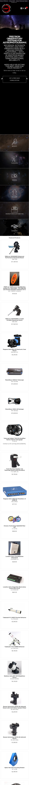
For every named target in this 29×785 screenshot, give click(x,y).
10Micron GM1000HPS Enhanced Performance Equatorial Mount (14, 204)
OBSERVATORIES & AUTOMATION (14, 157)
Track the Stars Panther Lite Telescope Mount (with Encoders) (14, 416)
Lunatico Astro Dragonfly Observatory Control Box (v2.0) (14, 534)
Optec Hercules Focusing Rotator (14, 714)
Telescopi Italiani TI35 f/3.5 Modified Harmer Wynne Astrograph (14, 386)
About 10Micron (4, 1)
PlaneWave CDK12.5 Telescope (14, 327)
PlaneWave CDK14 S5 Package (14, 356)
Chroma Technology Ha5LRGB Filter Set (14, 473)
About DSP (12, 1)
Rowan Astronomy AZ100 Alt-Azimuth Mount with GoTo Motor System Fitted (14, 654)
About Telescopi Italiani (21, 1)
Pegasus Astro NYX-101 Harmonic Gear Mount (14, 297)
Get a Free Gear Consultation (14, 79)
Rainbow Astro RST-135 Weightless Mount (14, 623)
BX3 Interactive (18, 780)
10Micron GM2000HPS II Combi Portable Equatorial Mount (14, 266)
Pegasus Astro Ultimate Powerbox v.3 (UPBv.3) (14, 446)
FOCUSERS (14, 140)
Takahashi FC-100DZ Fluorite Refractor (14, 564)
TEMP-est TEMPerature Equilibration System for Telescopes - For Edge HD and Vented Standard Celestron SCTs (14, 235)
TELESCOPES (14, 106)
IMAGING (14, 123)
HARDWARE (14, 174)
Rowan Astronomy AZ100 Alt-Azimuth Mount (14, 684)
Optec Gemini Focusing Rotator (14, 744)
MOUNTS (14, 90)
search (24, 8)
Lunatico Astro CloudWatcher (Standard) (14, 504)
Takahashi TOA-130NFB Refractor (14, 593)
